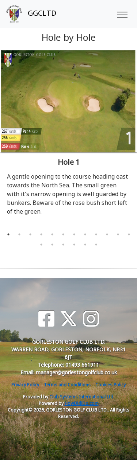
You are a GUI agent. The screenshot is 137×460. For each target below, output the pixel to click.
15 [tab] (63, 244)
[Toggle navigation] (122, 14)
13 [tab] (41, 244)
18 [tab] (96, 244)
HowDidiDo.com (82, 403)
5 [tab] (52, 234)
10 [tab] (107, 234)
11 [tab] (118, 234)
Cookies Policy (110, 385)
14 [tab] (52, 244)
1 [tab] (8, 234)
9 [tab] (96, 234)
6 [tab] (63, 234)
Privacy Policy (25, 385)
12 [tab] (129, 234)
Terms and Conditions (67, 385)
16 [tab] (74, 244)
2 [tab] (19, 234)
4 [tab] (41, 234)
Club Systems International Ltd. (81, 397)
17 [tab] (85, 244)
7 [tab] (74, 234)
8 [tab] (85, 234)
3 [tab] (30, 234)
